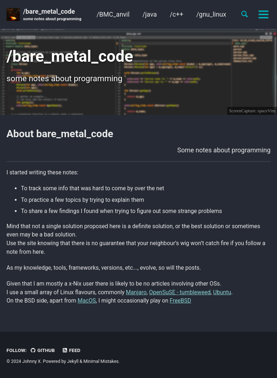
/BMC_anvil (112, 14)
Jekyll (73, 361)
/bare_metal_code (52, 15)
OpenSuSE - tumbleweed (180, 292)
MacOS (87, 300)
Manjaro (136, 292)
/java (149, 14)
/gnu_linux (211, 14)
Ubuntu (223, 292)
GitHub (42, 350)
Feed (71, 350)
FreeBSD (181, 300)
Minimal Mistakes (100, 361)
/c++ (176, 14)
